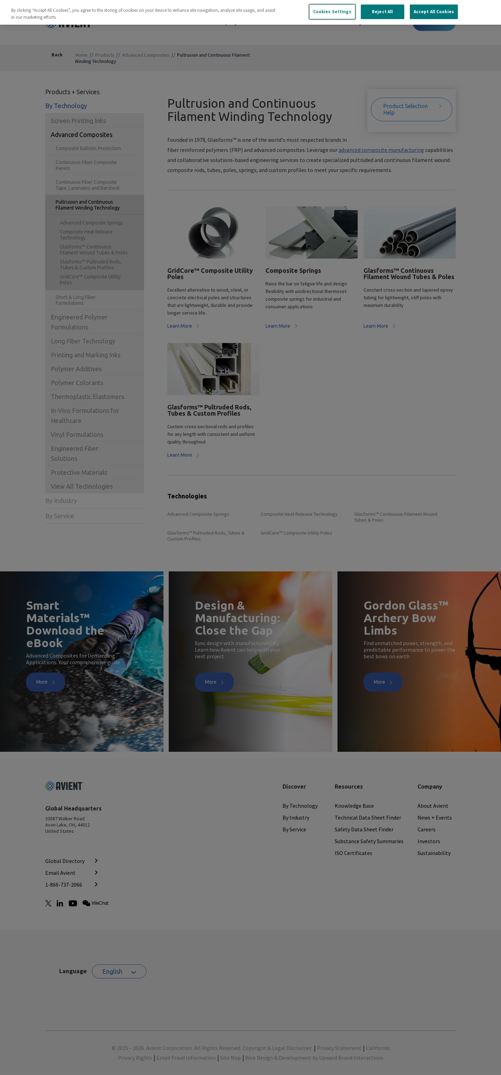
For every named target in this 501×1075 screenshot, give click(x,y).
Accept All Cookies (434, 7)
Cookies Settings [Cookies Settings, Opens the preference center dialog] (332, 7)
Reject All (382, 7)
